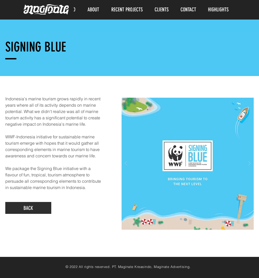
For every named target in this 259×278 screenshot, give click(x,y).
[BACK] (28, 208)
